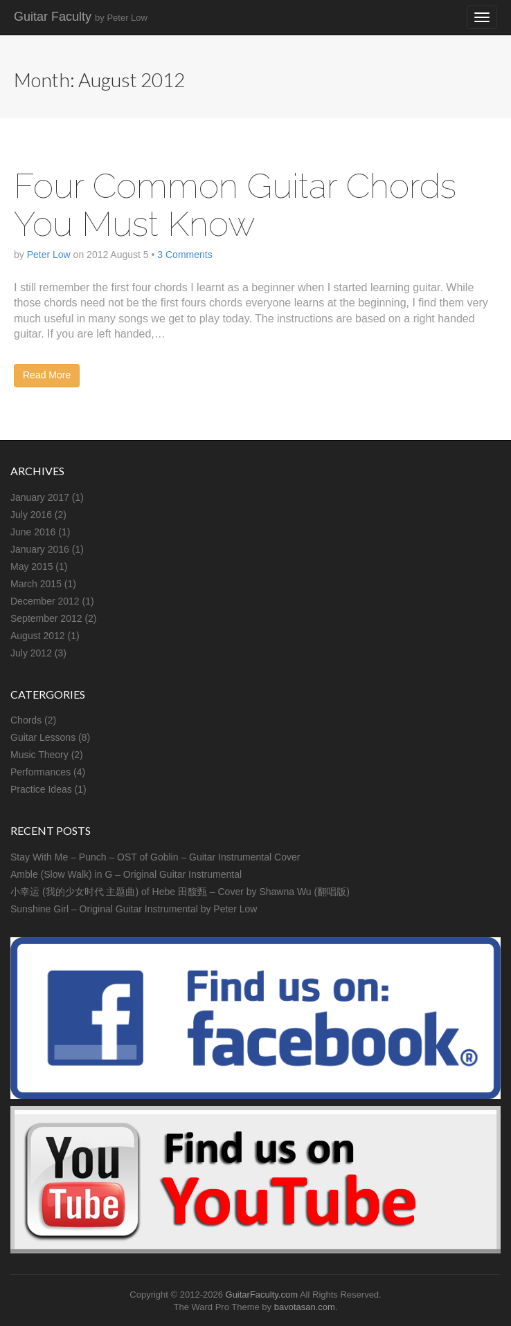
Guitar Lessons (42, 737)
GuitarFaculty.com (262, 1294)
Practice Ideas (41, 789)
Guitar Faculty (80, 17)
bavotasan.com (304, 1307)
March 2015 (36, 583)
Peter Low (49, 254)
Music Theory (39, 754)
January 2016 (39, 549)
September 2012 (46, 618)
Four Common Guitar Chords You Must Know (235, 204)
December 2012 (45, 601)
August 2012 (37, 635)
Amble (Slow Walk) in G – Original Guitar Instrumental (126, 874)
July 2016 (31, 514)
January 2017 (39, 497)
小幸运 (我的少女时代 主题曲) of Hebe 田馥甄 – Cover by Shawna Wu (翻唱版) (180, 891)
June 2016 (32, 531)
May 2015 (31, 566)
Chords (26, 720)
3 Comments (184, 254)
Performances (40, 771)
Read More (47, 374)
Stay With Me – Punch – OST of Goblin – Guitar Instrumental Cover (155, 857)
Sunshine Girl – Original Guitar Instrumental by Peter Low (133, 908)
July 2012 (31, 653)
